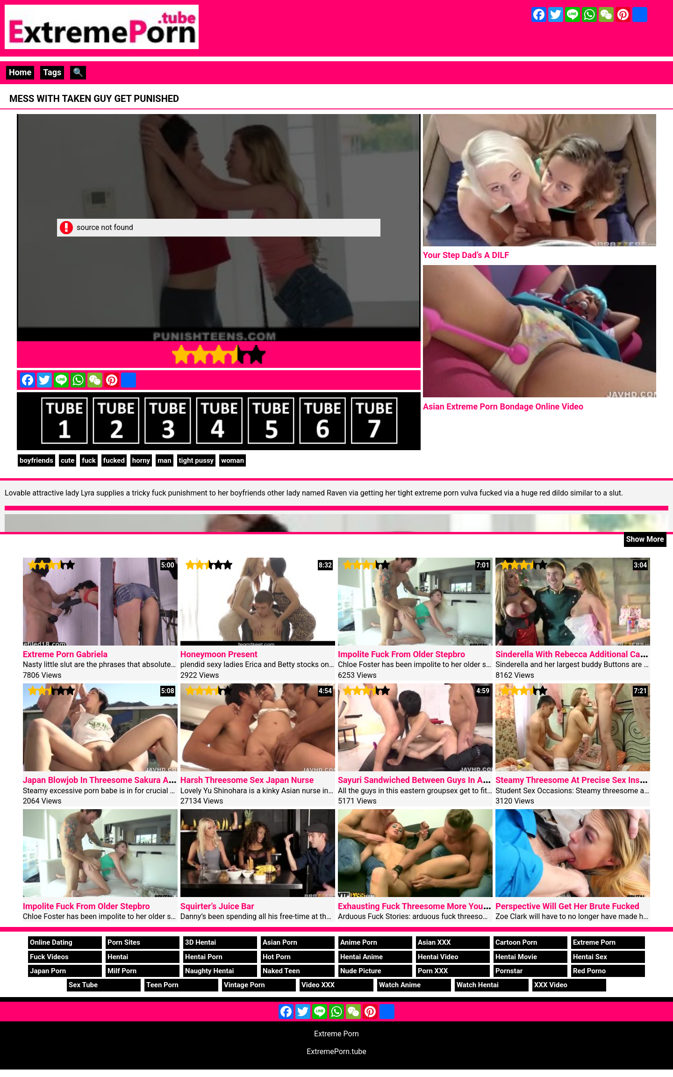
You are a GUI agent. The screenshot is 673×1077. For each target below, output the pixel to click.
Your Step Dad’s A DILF (466, 255)
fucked (114, 460)
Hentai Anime (361, 957)
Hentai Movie (516, 957)
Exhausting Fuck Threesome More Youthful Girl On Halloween (454, 906)
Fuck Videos (49, 957)
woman (232, 460)
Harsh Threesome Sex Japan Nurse (247, 780)
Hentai (117, 957)
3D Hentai (200, 942)
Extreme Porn (594, 942)
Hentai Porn (203, 957)
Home (20, 72)
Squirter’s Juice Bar (217, 906)
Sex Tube (83, 985)
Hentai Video (438, 957)
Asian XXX (434, 942)
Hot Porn (277, 957)
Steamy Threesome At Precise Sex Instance (577, 780)
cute (67, 460)
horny (141, 460)
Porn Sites (123, 942)
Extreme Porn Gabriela (65, 654)
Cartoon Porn (516, 942)
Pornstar (509, 971)
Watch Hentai (478, 985)
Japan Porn (48, 971)
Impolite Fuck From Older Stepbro (401, 654)
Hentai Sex (590, 957)
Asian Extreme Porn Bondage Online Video (503, 406)
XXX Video (550, 985)
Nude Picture (360, 971)
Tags (52, 72)
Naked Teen (281, 971)
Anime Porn (358, 942)
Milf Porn (121, 971)
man (164, 460)
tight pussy (196, 460)
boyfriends (36, 460)
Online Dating (51, 942)
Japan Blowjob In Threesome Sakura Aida (101, 780)
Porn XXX (433, 971)
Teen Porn (162, 985)
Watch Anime (400, 985)
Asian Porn (280, 942)
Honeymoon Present (219, 654)
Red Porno (589, 971)
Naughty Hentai (209, 971)
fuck (89, 460)
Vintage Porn (244, 985)
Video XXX (318, 985)
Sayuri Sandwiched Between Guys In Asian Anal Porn (437, 780)
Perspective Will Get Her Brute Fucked (567, 906)
